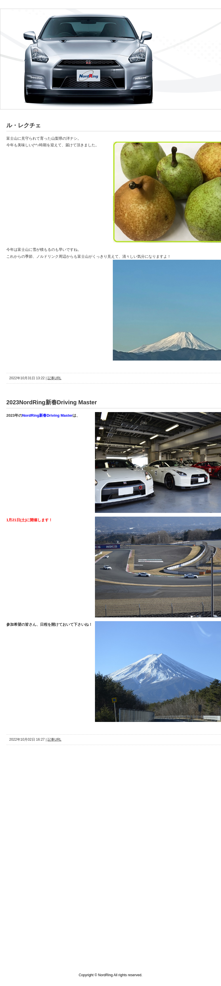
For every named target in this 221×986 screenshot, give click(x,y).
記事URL (54, 378)
